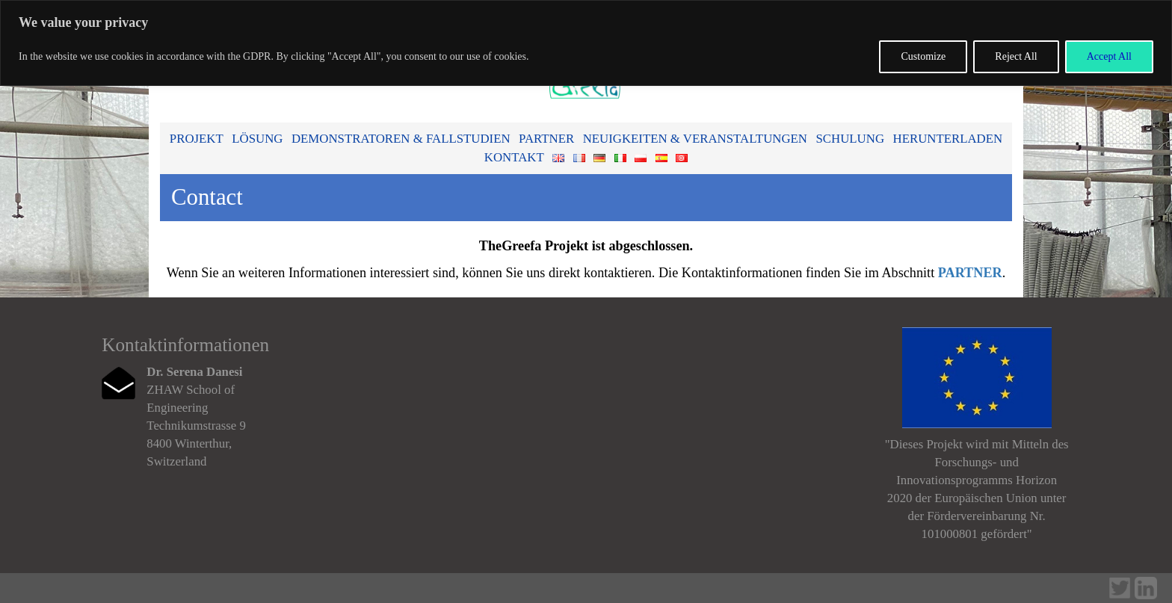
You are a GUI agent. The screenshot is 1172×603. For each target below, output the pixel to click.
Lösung (257, 139)
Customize (923, 56)
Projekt (196, 139)
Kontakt (514, 157)
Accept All (1109, 56)
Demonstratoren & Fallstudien (401, 139)
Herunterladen (948, 139)
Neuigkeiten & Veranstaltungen (695, 139)
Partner (546, 139)
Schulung (849, 139)
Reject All (1016, 56)
